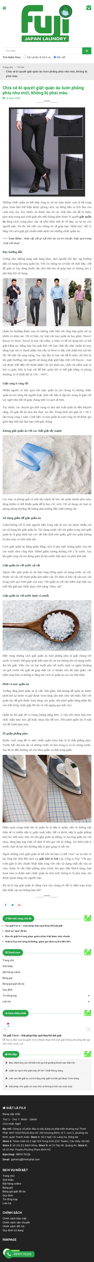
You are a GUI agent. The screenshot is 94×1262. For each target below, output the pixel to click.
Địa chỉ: (7, 1128)
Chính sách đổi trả (13, 1226)
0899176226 (23, 1154)
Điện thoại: (9, 1154)
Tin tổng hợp (10, 1199)
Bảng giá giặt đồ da (14, 1191)
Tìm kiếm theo (12, 57)
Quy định (8, 1195)
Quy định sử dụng (13, 1230)
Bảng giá (8, 1187)
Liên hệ (7, 1203)
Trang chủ (8, 1175)
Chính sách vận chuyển (16, 1222)
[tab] (47, 1063)
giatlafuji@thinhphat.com (25, 1159)
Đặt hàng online (12, 1183)
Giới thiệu (8, 1179)
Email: (6, 1159)
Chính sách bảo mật (15, 1218)
